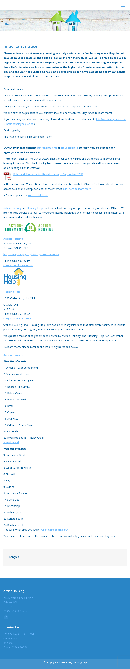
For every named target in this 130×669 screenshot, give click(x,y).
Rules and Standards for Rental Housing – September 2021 (48, 174)
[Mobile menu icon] (123, 5)
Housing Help (69, 147)
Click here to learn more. (77, 189)
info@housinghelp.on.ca (19, 124)
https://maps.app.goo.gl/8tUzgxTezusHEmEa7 (31, 254)
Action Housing (47, 147)
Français (13, 557)
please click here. (38, 195)
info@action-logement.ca (111, 119)
